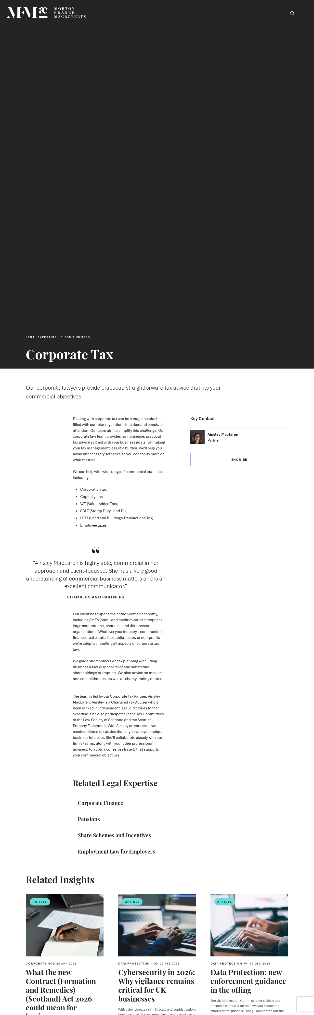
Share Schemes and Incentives (114, 835)
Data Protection (149, 963)
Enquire (239, 460)
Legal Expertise (41, 337)
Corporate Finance (100, 802)
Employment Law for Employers (116, 851)
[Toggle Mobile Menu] (305, 12)
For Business (77, 337)
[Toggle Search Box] (292, 12)
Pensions (89, 818)
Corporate (51, 963)
